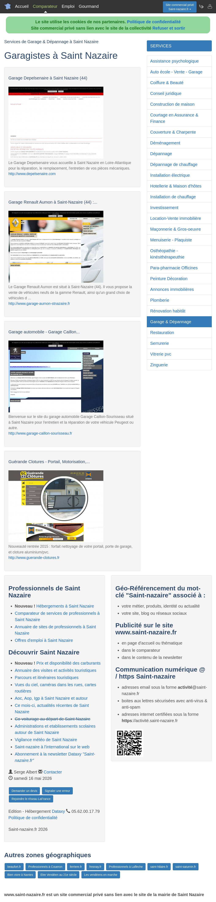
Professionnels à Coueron (45, 866)
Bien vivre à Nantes (20, 874)
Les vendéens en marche (100, 874)
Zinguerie (159, 365)
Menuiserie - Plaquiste (171, 240)
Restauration (162, 332)
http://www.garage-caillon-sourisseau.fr (40, 433)
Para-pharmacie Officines (174, 268)
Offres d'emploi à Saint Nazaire (44, 640)
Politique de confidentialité (154, 21)
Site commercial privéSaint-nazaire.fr (180, 7)
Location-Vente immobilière (175, 218)
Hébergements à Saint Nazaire (65, 606)
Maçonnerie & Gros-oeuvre (175, 229)
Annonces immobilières (172, 289)
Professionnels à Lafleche (126, 866)
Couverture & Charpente (173, 132)
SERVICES (160, 46)
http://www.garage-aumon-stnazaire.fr (39, 303)
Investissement (164, 207)
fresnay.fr (95, 866)
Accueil (21, 6)
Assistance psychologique (174, 61)
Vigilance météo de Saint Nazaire (46, 739)
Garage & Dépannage (170, 321)
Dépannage (161, 153)
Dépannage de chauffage (173, 164)
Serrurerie (159, 343)
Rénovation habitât (167, 311)
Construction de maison (172, 104)
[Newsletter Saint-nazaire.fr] (201, 6)
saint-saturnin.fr (186, 866)
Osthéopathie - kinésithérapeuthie (167, 253)
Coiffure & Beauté (167, 82)
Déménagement (165, 143)
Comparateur (45, 6)
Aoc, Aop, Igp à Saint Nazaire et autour (51, 698)
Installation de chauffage (173, 196)
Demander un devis (24, 791)
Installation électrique (170, 175)
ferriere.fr (76, 866)
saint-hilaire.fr (159, 866)
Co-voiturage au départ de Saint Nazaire (52, 719)
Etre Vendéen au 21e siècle (58, 874)
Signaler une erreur (57, 791)
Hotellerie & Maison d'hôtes (175, 186)
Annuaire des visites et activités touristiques (55, 670)
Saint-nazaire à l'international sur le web (52, 747)
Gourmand (89, 6)
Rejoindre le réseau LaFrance (31, 799)
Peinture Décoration (169, 278)
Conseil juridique (165, 93)
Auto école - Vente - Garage (176, 72)
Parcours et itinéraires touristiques (46, 677)
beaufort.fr (14, 866)
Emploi (68, 6)
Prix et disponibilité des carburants (68, 663)
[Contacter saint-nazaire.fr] (209, 6)
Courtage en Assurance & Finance (174, 118)
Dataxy (58, 811)
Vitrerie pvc (160, 354)
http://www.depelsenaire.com (32, 174)
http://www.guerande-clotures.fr (33, 558)
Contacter (53, 772)
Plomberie (159, 300)
